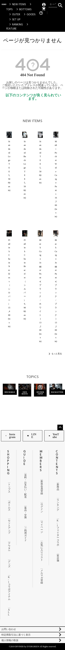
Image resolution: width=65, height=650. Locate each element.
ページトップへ (60, 427)
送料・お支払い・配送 (24, 486)
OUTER (14, 14)
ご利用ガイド (24, 534)
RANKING (15, 24)
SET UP (14, 19)
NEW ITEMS (17, 4)
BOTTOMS (23, 9)
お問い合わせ (8, 629)
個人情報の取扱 (9, 640)
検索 (60, 4)
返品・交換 (24, 512)
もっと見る (56, 353)
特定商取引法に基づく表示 (16, 635)
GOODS (29, 14)
